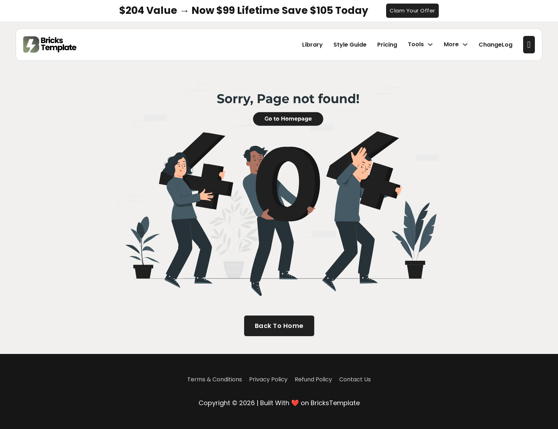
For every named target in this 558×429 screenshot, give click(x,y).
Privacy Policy (268, 379)
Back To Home (279, 325)
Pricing (387, 45)
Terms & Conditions (214, 379)
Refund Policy (313, 379)
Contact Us (355, 379)
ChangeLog (495, 45)
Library (312, 45)
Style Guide (350, 45)
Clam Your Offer (412, 10)
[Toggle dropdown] (430, 44)
